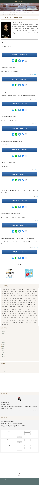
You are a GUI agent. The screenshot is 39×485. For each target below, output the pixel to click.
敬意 (10, 298)
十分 (34, 304)
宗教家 (3, 350)
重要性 (3, 306)
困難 (8, 302)
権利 (8, 300)
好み (2, 302)
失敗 (5, 304)
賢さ (8, 295)
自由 (23, 304)
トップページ (2, 14)
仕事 (29, 302)
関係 (30, 295)
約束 (25, 320)
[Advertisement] (19, 383)
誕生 (29, 311)
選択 (20, 309)
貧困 (27, 317)
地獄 (26, 302)
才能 (10, 302)
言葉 (32, 300)
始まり (36, 315)
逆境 (32, 74)
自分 (15, 304)
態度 (2, 311)
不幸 (32, 317)
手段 (21, 304)
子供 (35, 300)
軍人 (3, 354)
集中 (31, 304)
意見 (25, 289)
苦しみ (7, 298)
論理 (2, 324)
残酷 (15, 302)
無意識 (7, 320)
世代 (13, 309)
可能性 (25, 295)
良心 (24, 322)
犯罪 (5, 317)
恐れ (8, 293)
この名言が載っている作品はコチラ (19, 54)
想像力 (26, 309)
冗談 (19, 306)
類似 (30, 322)
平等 (24, 317)
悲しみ (22, 295)
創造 (23, 309)
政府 (5, 309)
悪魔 (9, 289)
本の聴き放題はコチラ (29, 277)
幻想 (5, 300)
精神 (33, 307)
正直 (11, 306)
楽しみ (16, 311)
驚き (10, 293)
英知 (28, 291)
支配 (10, 304)
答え (27, 300)
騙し (21, 311)
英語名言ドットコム (19, 1)
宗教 (29, 304)
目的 (15, 320)
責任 (10, 309)
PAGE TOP (19, 475)
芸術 (18, 298)
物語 (17, 320)
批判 (20, 317)
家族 (14, 295)
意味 (5, 291)
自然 (34, 302)
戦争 (17, 309)
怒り (23, 289)
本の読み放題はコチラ (10, 277)
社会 (18, 304)
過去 (5, 295)
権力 (10, 300)
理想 (22, 322)
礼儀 (32, 322)
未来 (4, 320)
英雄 (31, 291)
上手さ (15, 291)
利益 (14, 322)
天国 (24, 313)
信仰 (35, 306)
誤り (17, 289)
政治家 (3, 331)
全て (10, 307)
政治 (31, 307)
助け (8, 311)
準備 (8, 306)
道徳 (32, 313)
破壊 (31, 315)
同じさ (13, 293)
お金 (36, 291)
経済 (15, 298)
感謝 (33, 295)
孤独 (30, 300)
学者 (3, 335)
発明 (2, 317)
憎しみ (13, 315)
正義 (17, 307)
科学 (35, 293)
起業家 (3, 344)
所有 (30, 306)
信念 (8, 307)
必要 (12, 317)
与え (11, 289)
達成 (10, 311)
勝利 (24, 306)
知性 (5, 313)
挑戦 (10, 313)
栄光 (25, 291)
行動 (15, 300)
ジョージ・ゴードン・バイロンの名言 (13, 4)
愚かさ (17, 293)
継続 (21, 298)
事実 (32, 302)
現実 (2, 300)
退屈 (31, 309)
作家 (3, 333)
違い (31, 311)
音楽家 (3, 356)
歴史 (35, 322)
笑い (8, 324)
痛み (2, 291)
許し (4, 322)
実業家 (3, 340)
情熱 (35, 99)
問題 (23, 320)
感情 (36, 295)
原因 (34, 298)
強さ (17, 313)
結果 (23, 298)
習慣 (26, 304)
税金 (23, 307)
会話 (30, 293)
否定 (15, 317)
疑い (9, 291)
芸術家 (3, 342)
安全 (20, 289)
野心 (31, 320)
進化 (32, 306)
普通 (34, 317)
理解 (16, 322)
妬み (21, 315)
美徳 (17, 317)
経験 (13, 298)
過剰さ (11, 295)
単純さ (26, 311)
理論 (27, 322)
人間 (32, 247)
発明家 (3, 348)
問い (30, 313)
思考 (24, 302)
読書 (35, 313)
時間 (21, 302)
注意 (8, 313)
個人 (24, 300)
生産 (28, 307)
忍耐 (18, 315)
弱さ (11, 322)
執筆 (8, 304)
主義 (6, 306)
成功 (25, 307)
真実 (35, 74)
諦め (4, 289)
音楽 (23, 293)
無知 (10, 320)
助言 (27, 306)
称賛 (16, 306)
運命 (20, 291)
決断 (29, 298)
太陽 (5, 311)
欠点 (31, 298)
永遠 (23, 291)
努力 (6, 315)
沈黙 (13, 313)
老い (33, 291)
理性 (35, 247)
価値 (16, 295)
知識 (2, 313)
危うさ (14, 289)
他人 (13, 311)
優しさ (28, 320)
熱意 (24, 315)
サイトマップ (4, 479)
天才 (27, 313)
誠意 (15, 307)
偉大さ (36, 123)
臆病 (2, 293)
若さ (5, 324)
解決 (28, 293)
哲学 (22, 313)
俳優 (3, 358)
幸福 (37, 196)
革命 (2, 295)
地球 (34, 311)
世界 (8, 309)
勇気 (36, 320)
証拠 (14, 306)
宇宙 (12, 291)
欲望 (7, 322)
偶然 (2, 298)
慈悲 (13, 304)
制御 (20, 307)
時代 (2, 304)
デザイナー (4, 352)
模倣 (20, 320)
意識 (28, 289)
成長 (2, 309)
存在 (29, 309)
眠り (26, 315)
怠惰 (34, 309)
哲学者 (3, 346)
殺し (5, 302)
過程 (19, 295)
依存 (31, 289)
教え (5, 293)
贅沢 (36, 307)
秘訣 (9, 317)
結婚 (26, 298)
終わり (20, 293)
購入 (17, 300)
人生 (5, 307)
